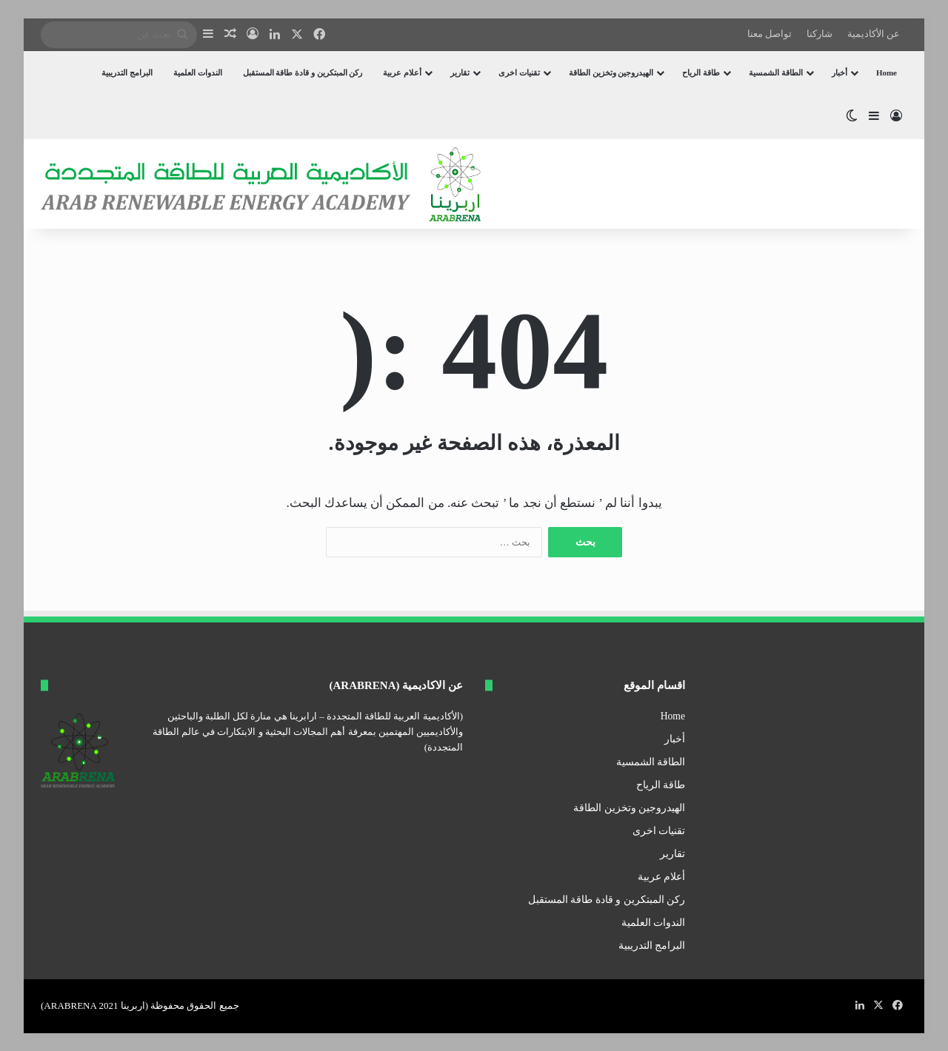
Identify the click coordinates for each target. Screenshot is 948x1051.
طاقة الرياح (701, 72)
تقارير (460, 72)
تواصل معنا (769, 33)
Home (886, 72)
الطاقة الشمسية (776, 72)
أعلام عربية (402, 72)
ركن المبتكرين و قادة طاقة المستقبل (303, 72)
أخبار (839, 72)
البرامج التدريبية (127, 72)
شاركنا (819, 33)
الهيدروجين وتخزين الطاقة (611, 72)
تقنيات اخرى (519, 72)
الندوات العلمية (197, 72)
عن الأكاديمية (873, 33)
